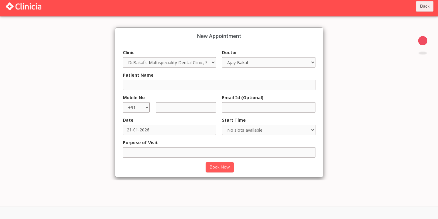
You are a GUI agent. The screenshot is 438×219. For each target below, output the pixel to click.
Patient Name (138, 75)
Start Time (234, 120)
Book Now (220, 167)
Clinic (128, 52)
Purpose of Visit (140, 142)
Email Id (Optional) (242, 97)
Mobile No (134, 97)
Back (424, 6)
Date (128, 120)
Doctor (229, 52)
